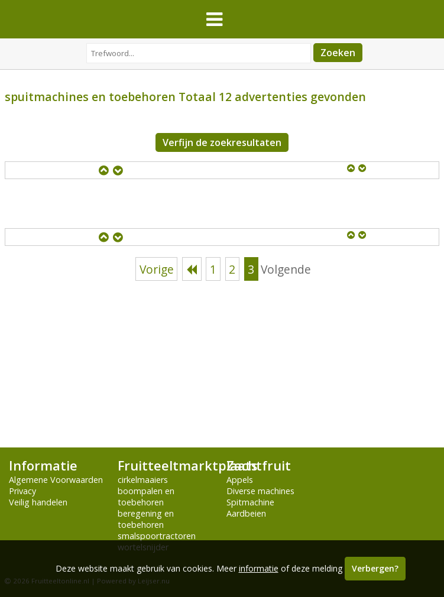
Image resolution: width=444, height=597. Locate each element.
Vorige (157, 269)
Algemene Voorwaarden (56, 479)
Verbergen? (375, 568)
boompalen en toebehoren (146, 496)
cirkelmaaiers (143, 479)
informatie (258, 568)
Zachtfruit (258, 465)
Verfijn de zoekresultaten (222, 142)
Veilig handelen (38, 502)
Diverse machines (260, 491)
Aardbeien (246, 513)
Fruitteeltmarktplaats (187, 465)
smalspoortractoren (157, 535)
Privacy (22, 491)
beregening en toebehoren (146, 519)
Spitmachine (250, 502)
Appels (239, 479)
